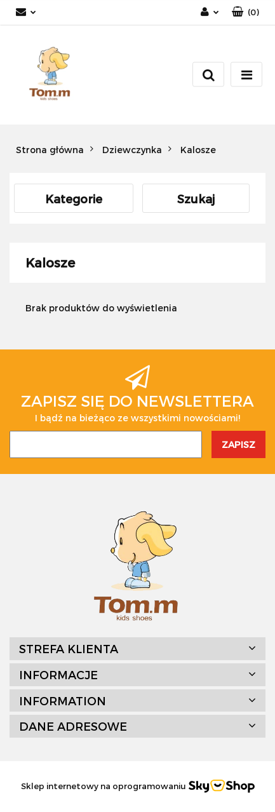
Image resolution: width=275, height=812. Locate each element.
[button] (245, 12)
